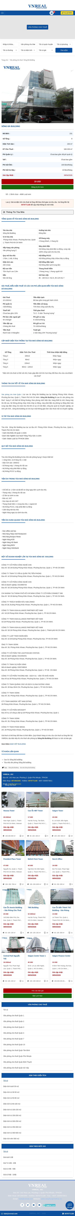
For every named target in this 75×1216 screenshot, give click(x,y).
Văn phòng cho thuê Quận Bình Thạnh (17, 1062)
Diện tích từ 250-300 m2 (12, 1127)
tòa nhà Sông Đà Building (27, 767)
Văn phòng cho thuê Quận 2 (13, 1021)
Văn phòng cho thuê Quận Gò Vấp (16, 1068)
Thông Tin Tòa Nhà (15, 212)
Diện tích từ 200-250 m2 (12, 1121)
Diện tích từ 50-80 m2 (11, 1098)
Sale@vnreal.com (26, 1199)
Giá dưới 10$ (8, 1157)
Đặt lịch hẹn (37, 996)
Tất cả (5, 1010)
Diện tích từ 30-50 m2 (11, 1092)
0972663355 (16, 781)
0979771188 (25, 205)
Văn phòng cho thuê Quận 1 (12, 394)
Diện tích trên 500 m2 (11, 1139)
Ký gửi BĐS (68, 13)
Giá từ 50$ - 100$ (9, 1175)
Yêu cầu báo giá (37, 991)
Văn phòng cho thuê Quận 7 (13, 1039)
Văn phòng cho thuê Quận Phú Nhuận (17, 1056)
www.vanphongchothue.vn (51, 1199)
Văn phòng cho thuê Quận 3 (13, 1027)
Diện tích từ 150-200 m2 (12, 1115)
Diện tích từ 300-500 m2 (12, 1133)
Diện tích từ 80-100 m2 (11, 1104)
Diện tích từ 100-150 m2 (12, 1110)
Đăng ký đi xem (37, 187)
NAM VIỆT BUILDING (18, 744)
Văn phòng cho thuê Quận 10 (14, 1045)
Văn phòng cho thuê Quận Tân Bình (16, 1050)
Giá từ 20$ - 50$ (9, 1169)
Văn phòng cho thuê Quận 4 (13, 1033)
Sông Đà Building (14, 767)
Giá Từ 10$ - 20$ (9, 1163)
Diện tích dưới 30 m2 (11, 1086)
